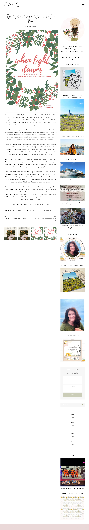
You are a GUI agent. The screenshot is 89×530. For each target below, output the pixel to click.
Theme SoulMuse (80, 527)
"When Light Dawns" (47, 147)
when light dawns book (13, 210)
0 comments (48, 210)
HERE (28, 120)
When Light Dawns (47, 115)
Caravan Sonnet (14, 5)
